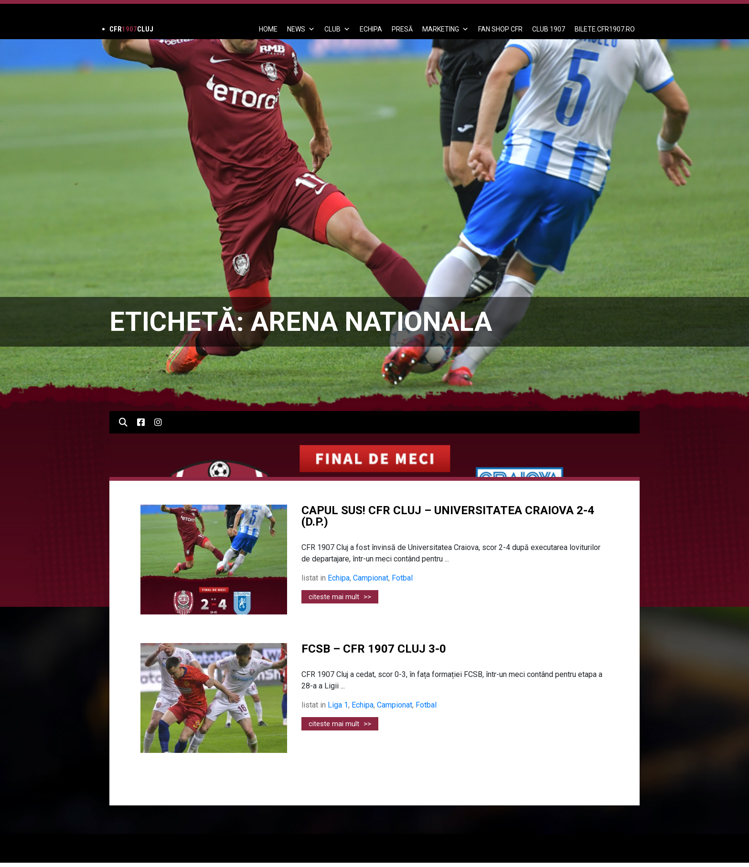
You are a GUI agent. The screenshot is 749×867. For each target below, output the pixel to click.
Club (337, 29)
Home (268, 29)
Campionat (370, 577)
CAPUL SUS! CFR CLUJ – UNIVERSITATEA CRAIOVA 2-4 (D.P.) (447, 516)
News (301, 29)
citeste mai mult (340, 596)
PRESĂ (402, 29)
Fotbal (402, 577)
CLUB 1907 (548, 29)
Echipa (339, 577)
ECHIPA (371, 29)
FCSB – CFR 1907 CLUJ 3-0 (373, 649)
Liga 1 (338, 704)
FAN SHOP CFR (500, 29)
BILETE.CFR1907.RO (605, 29)
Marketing (445, 29)
